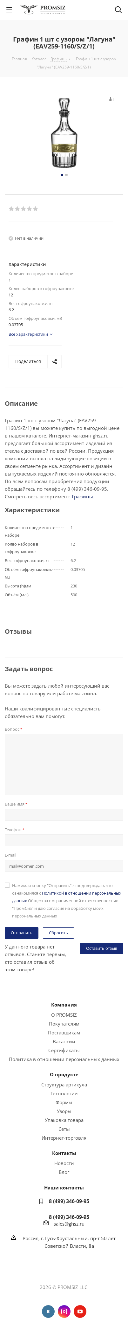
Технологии (64, 1093)
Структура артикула (64, 1084)
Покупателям (64, 1023)
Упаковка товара (64, 1120)
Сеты (64, 1129)
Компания (64, 1004)
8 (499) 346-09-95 (69, 1201)
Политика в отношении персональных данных (64, 1059)
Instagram (64, 1311)
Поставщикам (64, 1032)
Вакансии (64, 1041)
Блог (64, 1172)
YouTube (80, 1311)
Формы (64, 1102)
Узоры (64, 1111)
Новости (64, 1163)
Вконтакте (48, 1311)
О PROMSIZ (64, 1015)
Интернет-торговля (64, 1138)
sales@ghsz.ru (69, 1224)
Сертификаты (64, 1050)
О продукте (64, 1074)
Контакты (64, 1153)
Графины (82, 496)
